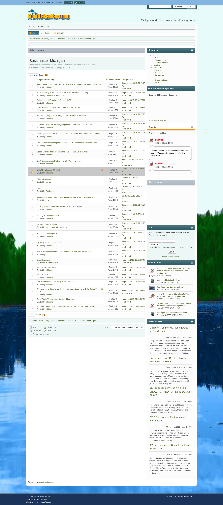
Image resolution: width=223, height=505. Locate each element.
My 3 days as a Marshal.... (48, 224)
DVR (39, 188)
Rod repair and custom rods (168, 313)
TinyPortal (168, 496)
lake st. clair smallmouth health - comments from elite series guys (64, 252)
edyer (48, 200)
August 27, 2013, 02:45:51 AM (133, 267)
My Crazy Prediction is (46, 267)
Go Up (31, 315)
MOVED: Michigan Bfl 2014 (48, 170)
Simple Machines (45, 496)
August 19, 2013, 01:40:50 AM (133, 306)
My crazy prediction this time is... (50, 243)
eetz (47, 254)
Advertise (159, 70)
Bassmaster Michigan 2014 (48, 233)
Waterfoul (50, 284)
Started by (49, 80)
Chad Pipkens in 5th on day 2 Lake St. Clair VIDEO (58, 107)
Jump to (107, 327)
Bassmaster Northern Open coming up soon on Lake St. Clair (62, 152)
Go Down (33, 75)
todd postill (128, 165)
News (156, 58)
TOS (157, 77)
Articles (156, 65)
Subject (40, 80)
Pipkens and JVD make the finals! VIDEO (54, 100)
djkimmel (159, 140)
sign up (165, 235)
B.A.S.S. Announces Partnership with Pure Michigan (58, 161)
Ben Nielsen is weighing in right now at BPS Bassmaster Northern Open (67, 143)
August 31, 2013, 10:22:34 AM (133, 260)
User (150, 227)
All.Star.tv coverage (45, 179)
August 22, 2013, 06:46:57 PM (133, 282)
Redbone (49, 191)
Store (157, 82)
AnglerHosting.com (46, 482)
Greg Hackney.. (43, 260)
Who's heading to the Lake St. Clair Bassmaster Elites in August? (64, 93)
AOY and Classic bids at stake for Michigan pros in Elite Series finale (65, 306)
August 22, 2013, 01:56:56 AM (133, 299)
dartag (48, 182)
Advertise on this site (157, 120)
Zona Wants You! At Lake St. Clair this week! (55, 299)
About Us (157, 67)
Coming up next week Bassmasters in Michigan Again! (59, 206)
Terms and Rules (183, 496)
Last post (127, 80)
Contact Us (159, 75)
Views (117, 80)
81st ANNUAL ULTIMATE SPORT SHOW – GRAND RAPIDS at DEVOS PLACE (170, 392)
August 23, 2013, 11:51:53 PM (133, 275)
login (157, 235)
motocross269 (52, 227)
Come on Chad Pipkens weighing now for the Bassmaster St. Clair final (66, 124)
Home (155, 55)
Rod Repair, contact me (166, 287)
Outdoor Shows (161, 63)
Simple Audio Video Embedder (36, 499)
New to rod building (165, 280)
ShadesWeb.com (45, 502)
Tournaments (160, 60)
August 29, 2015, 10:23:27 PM (133, 100)
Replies (109, 80)
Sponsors (159, 72)
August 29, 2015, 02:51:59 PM (133, 107)
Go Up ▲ (193, 496)
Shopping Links (161, 80)
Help (174, 496)
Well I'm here (42, 274)
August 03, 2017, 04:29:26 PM (133, 93)
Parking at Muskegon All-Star (49, 215)
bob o (181, 287)
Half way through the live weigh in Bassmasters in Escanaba (62, 115)
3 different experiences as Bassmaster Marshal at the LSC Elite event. (66, 197)
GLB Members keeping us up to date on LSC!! (56, 282)
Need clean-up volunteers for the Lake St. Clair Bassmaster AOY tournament (69, 84)
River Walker (129, 293)
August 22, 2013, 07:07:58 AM (133, 290)
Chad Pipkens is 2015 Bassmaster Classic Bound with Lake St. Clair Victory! (69, 134)
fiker (178, 280)
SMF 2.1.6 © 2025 (32, 496)
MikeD (126, 202)
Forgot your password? (171, 256)
